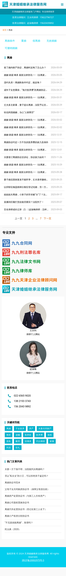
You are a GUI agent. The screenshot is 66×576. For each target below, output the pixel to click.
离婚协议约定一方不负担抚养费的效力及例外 (26, 142)
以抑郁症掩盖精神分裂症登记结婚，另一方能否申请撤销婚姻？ (35, 187)
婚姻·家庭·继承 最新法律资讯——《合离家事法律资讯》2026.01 (35, 135)
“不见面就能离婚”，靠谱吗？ (19, 522)
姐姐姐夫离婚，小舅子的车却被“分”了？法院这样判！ (30, 194)
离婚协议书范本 (12, 482)
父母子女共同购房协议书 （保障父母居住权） (27, 489)
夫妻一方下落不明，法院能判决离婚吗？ (25, 469)
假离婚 (36, 40)
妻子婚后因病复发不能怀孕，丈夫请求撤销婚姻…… (28, 179)
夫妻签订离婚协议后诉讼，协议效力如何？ (25, 157)
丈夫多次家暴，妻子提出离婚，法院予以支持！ (27, 105)
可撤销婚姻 (11, 48)
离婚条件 (10, 40)
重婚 (23, 40)
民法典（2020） (13, 529)
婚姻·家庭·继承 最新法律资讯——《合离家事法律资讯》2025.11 (35, 164)
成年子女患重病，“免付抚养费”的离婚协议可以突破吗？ (31, 90)
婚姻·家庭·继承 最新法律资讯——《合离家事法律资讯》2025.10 (35, 172)
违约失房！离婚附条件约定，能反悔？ (23, 82)
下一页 (47, 218)
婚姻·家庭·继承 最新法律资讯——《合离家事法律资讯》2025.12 (35, 149)
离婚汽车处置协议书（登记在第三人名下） (26, 509)
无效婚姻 (52, 40)
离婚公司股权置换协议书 (17, 502)
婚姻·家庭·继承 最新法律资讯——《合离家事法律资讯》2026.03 (35, 120)
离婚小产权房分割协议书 (17, 516)
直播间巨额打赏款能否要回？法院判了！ (24, 202)
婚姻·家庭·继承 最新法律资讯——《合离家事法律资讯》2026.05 (35, 75)
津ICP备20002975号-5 (33, 560)
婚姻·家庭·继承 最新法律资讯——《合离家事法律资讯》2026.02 (35, 127)
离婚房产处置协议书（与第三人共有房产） (26, 496)
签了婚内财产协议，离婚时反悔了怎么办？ (25, 67)
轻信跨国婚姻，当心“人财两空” (19, 112)
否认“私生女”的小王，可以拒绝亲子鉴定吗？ (26, 476)
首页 (4, 30)
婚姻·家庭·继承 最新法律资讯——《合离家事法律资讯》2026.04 (35, 97)
